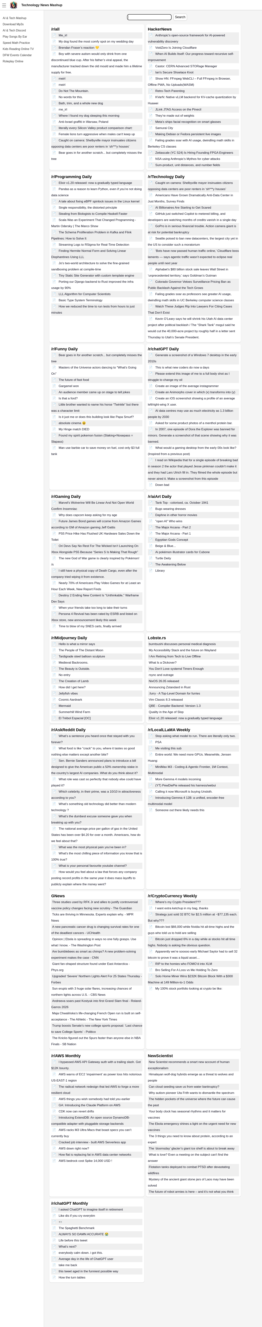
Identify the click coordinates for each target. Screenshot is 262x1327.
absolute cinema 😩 (72, 423)
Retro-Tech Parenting (170, 91)
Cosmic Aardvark (70, 699)
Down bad (162, 485)
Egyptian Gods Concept (171, 539)
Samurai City (164, 128)
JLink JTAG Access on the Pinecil (178, 109)
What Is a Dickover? (162, 662)
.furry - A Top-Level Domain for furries (174, 693)
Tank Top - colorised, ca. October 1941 (181, 502)
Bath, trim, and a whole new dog (81, 103)
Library (160, 570)
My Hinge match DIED (74, 429)
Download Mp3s (13, 24)
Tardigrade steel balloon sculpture (82, 656)
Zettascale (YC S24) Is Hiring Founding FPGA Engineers (194, 152)
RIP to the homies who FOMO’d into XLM (183, 964)
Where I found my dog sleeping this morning (89, 115)
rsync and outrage (161, 675)
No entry (64, 675)
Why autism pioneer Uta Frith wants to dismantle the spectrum (191, 1093)
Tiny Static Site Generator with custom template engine (96, 275)
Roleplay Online (13, 61)
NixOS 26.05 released (164, 681)
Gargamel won (69, 386)
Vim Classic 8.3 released (166, 699)
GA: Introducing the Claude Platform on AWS (90, 1105)
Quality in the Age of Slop (166, 712)
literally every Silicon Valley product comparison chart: (96, 128)
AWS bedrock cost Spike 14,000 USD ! (85, 1161)
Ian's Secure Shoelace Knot (174, 72)
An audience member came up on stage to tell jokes (94, 392)
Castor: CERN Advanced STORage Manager (186, 66)
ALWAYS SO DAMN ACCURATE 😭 (84, 1234)
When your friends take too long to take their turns (93, 607)
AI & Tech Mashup (14, 18)
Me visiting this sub (168, 748)
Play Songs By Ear (15, 36)
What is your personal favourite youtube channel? (93, 865)
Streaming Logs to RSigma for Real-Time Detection (94, 244)
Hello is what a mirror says (77, 644)
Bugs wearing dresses (170, 509)
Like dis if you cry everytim (77, 1215)
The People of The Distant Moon (81, 650)
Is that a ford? (68, 398)
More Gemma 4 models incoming (178, 779)
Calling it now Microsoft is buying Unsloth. (184, 791)
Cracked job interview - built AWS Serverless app (92, 1142)
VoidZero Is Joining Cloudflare (176, 47)
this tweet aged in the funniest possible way (88, 1271)
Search (180, 17)
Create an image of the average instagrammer (187, 386)
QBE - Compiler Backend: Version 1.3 (175, 706)
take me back (68, 1265)
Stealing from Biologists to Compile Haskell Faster (93, 214)
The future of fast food (74, 380)
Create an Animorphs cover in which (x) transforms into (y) (195, 392)
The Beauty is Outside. (74, 668)
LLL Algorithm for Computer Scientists (85, 294)
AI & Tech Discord (14, 30)
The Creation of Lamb (74, 681)
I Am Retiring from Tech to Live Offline (175, 656)
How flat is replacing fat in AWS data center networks (95, 1154)
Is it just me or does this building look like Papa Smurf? (96, 417)
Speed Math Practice (16, 42)
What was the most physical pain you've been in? (92, 847)
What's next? (68, 1246)
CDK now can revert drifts (76, 1111)
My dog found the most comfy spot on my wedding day (96, 41)
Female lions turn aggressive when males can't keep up (97, 134)
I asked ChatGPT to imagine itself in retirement (91, 1209)
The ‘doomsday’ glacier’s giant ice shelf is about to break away (191, 1148)
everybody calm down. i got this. (81, 1252)
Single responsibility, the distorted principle (88, 207)
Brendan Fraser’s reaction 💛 (79, 47)
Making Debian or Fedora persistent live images (188, 134)
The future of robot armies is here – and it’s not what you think (191, 1191)
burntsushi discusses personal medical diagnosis (182, 644)
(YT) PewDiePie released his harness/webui (185, 785)
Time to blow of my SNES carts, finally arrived (90, 626)
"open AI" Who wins (168, 521)
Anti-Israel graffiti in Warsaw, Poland (83, 122)
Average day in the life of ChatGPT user (86, 1259)
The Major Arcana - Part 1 (173, 533)
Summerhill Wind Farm (74, 712)
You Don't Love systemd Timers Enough (176, 668)
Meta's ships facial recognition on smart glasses (188, 122)
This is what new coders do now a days (182, 367)
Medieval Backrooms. (73, 662)
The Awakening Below (170, 564)
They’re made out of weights (174, 115)
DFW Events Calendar (17, 55)
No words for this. (71, 97)
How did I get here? (72, 687)
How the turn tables (72, 1277)
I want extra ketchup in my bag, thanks (181, 908)
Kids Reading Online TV (18, 49)
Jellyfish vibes (68, 693)
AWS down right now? (74, 1148)
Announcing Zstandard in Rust (170, 687)
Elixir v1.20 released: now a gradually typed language (95, 183)
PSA (158, 742)
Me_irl (63, 35)
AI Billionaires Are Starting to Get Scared (183, 207)
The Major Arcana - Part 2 (173, 527)
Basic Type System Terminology (80, 300)
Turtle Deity (163, 558)
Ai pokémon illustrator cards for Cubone (182, 552)
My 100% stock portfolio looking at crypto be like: (188, 988)
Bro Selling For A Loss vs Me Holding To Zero (186, 970)
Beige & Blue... (165, 546)
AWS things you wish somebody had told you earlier (94, 1099)
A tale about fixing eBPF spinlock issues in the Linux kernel (99, 201)
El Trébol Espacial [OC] (75, 718)
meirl (62, 78)
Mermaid (65, 706)
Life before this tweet (73, 1240)
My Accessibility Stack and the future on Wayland (182, 650)
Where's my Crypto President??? (178, 902)
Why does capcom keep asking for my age (88, 515)
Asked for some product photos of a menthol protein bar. (193, 423)
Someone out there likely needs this (179, 810)
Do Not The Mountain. (74, 91)
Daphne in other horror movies (176, 515)
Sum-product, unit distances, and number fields (187, 165)
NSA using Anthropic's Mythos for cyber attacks (187, 159)
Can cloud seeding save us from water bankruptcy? (184, 1086)
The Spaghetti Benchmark (77, 1228)
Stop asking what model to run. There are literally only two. (195, 736)
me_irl (63, 109)
